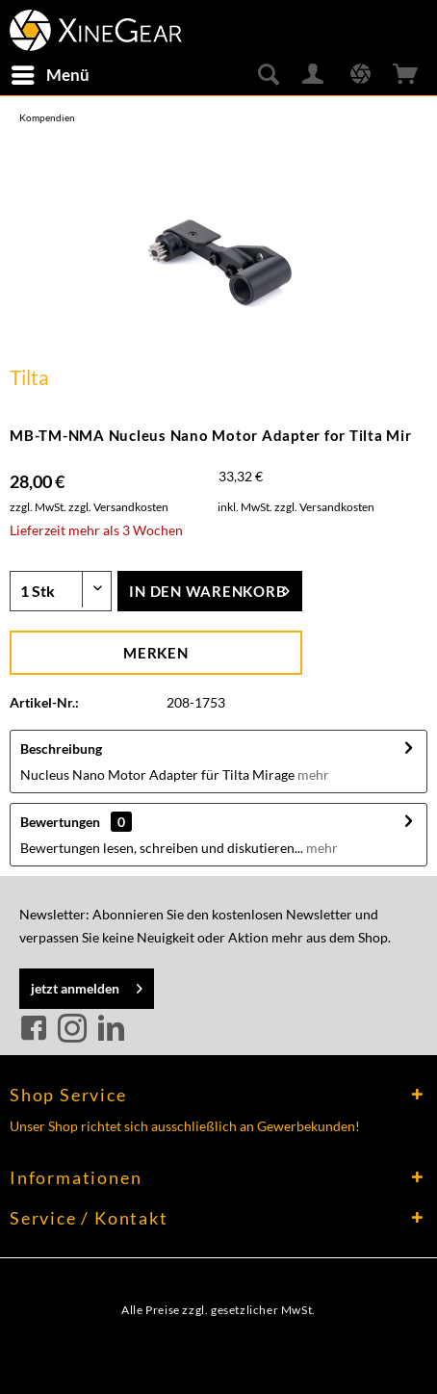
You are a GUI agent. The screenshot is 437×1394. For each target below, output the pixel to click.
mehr (313, 774)
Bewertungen (60, 821)
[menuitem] (49, 75)
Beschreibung (61, 748)
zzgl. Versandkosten (118, 507)
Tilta (29, 377)
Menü (51, 72)
